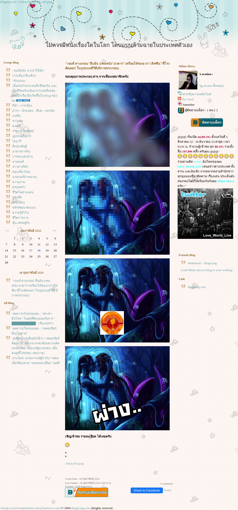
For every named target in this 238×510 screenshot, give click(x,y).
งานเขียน (18, 202)
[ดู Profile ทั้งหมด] (212, 86)
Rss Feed (187, 99)
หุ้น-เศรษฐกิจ (21, 223)
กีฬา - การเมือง (22, 105)
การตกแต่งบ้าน (22, 156)
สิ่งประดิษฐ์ (19, 146)
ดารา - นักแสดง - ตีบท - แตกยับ (33, 110)
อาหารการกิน (21, 151)
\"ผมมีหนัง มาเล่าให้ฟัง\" (28, 70)
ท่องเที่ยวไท (21, 172)
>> (54, 230)
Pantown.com (50, 508)
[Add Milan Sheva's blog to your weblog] (206, 270)
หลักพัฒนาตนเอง (24, 207)
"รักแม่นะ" (19, 80)
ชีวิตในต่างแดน (22, 192)
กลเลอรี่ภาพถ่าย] (24, 177)
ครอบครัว (18, 187)
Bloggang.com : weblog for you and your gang (26, 1)
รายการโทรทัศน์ (23, 131)
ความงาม (18, 182)
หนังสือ (17, 197)
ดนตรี (16, 126)
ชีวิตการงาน (20, 217)
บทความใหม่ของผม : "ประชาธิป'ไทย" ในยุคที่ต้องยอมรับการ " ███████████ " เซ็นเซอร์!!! (33, 318)
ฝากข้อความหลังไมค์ (197, 94)
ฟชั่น (16, 115)
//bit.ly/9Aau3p (74, 463)
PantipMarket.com (28, 508)
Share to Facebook (147, 490)
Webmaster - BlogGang (202, 263)
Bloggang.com (197, 287)
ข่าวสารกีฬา (20, 166)
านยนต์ (18, 161)
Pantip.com (8, 508)
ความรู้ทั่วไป (20, 212)
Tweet (167, 490)
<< (7, 230)
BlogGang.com (80, 508)
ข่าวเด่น (17, 121)
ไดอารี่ (16, 141)
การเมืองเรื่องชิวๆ (24, 75)
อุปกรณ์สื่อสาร (21, 136)
